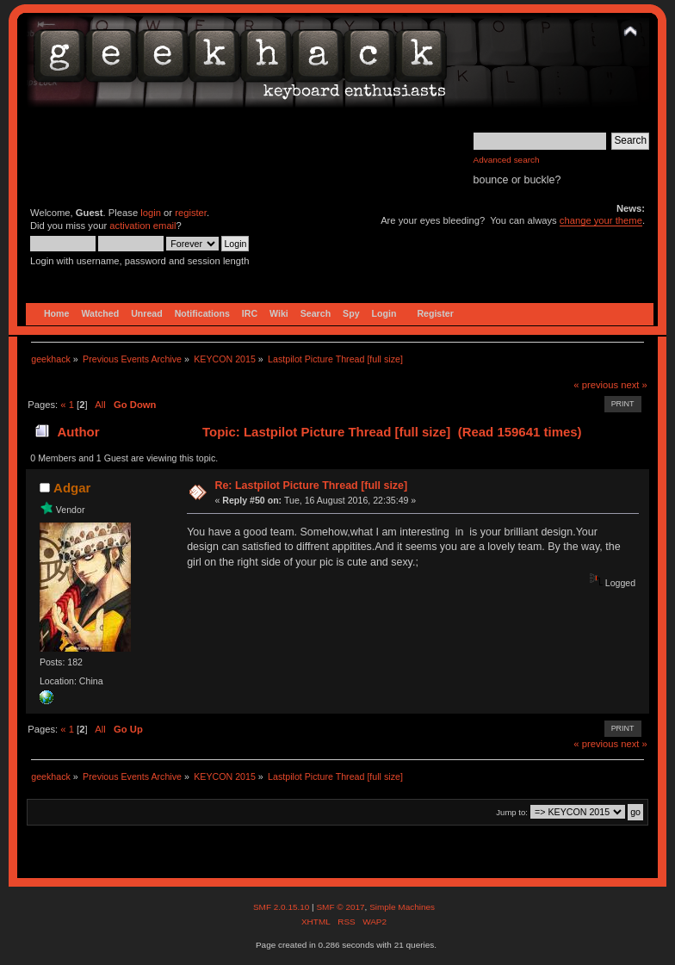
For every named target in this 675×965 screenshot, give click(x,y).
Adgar (71, 487)
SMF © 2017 (340, 907)
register (191, 212)
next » (634, 385)
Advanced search (507, 159)
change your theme (601, 220)
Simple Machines (402, 907)
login (150, 212)
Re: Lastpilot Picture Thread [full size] (310, 485)
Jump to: (512, 812)
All (100, 404)
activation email (142, 225)
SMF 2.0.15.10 (282, 907)
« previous (595, 385)
